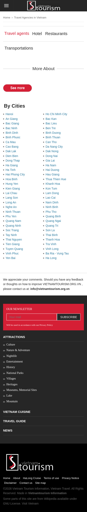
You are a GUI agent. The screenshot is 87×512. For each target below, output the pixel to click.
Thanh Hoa (53, 239)
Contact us (26, 482)
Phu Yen (12, 216)
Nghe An (12, 207)
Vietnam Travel (60, 488)
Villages (11, 378)
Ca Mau (11, 142)
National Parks (15, 373)
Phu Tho (52, 211)
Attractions (14, 337)
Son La (51, 230)
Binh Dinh (13, 132)
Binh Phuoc (14, 137)
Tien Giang (13, 244)
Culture (10, 344)
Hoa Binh (12, 179)
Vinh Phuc (13, 253)
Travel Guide (14, 421)
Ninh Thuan (14, 211)
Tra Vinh (52, 244)
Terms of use (51, 478)
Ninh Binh (53, 207)
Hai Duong (53, 169)
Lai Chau (12, 193)
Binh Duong (54, 132)
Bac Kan (52, 118)
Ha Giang (12, 165)
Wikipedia (50, 498)
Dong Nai (52, 156)
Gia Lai (51, 160)
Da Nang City (55, 146)
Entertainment (14, 361)
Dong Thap (13, 160)
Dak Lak (12, 151)
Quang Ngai (54, 221)
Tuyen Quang (15, 249)
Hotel (37, 33)
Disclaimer (10, 482)
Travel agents (16, 33)
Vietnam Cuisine (17, 411)
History (10, 367)
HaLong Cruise (32, 478)
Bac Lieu (52, 123)
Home (6, 17)
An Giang (12, 118)
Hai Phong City (16, 174)
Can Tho (52, 142)
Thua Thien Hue (57, 179)
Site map (40, 482)
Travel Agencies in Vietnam (30, 17)
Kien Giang (13, 188)
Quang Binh (54, 216)
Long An (12, 202)
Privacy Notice (70, 478)
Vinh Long (53, 249)
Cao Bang (13, 146)
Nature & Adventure (18, 350)
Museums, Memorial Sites (21, 390)
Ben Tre (51, 128)
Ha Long (52, 258)
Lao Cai (51, 197)
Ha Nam (52, 165)
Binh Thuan (54, 137)
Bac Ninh (12, 128)
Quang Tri (53, 225)
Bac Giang (13, 123)
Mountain (12, 401)
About (16, 478)
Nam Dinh (53, 202)
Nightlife (11, 356)
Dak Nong (53, 151)
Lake (9, 395)
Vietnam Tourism (23, 488)
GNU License (11, 503)
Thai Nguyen (15, 239)
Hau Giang (53, 174)
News (7, 430)
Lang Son (13, 197)
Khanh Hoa (54, 183)
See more (17, 88)
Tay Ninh (12, 235)
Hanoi (10, 114)
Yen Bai (11, 258)
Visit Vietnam (30, 503)
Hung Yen (13, 183)
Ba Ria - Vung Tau (58, 253)
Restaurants (56, 33)
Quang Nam (14, 221)
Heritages (12, 384)
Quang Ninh (14, 225)
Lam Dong (53, 193)
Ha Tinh (11, 169)
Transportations (19, 48)
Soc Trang (13, 230)
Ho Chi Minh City (57, 114)
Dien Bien (13, 156)
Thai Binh (52, 235)
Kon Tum (52, 188)
